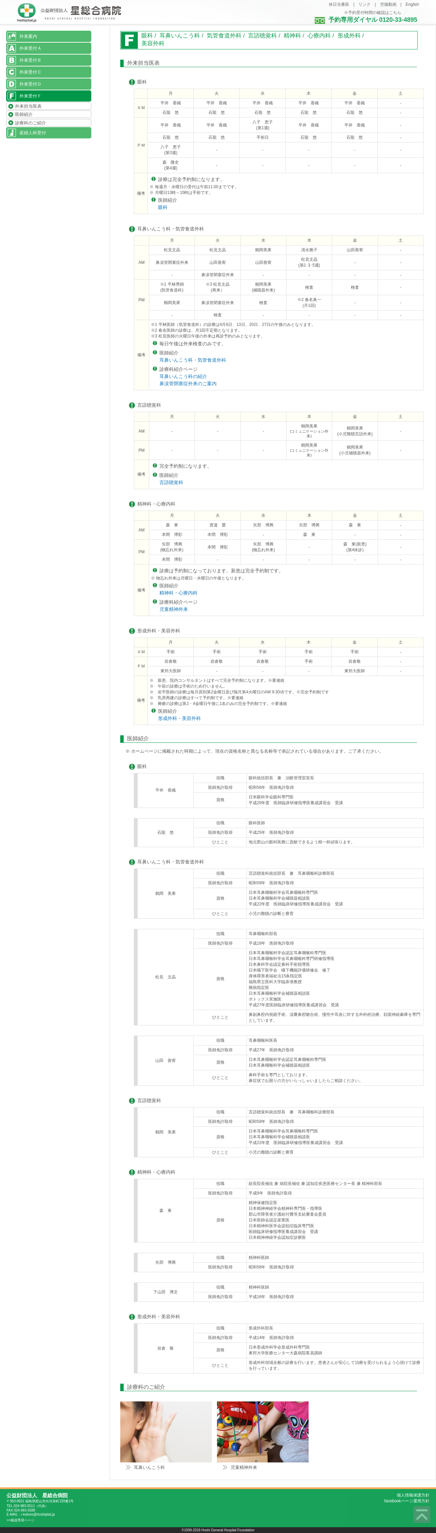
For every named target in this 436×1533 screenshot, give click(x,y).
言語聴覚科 (171, 482)
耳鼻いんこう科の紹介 (183, 376)
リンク (364, 4)
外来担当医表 (28, 106)
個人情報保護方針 (413, 1495)
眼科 (163, 207)
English (412, 4)
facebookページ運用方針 (407, 1501)
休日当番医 (339, 4)
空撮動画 (388, 4)
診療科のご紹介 (30, 123)
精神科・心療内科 (178, 593)
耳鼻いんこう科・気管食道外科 (192, 360)
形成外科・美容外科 (179, 718)
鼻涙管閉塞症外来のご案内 (188, 383)
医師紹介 (24, 114)
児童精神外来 (173, 609)
